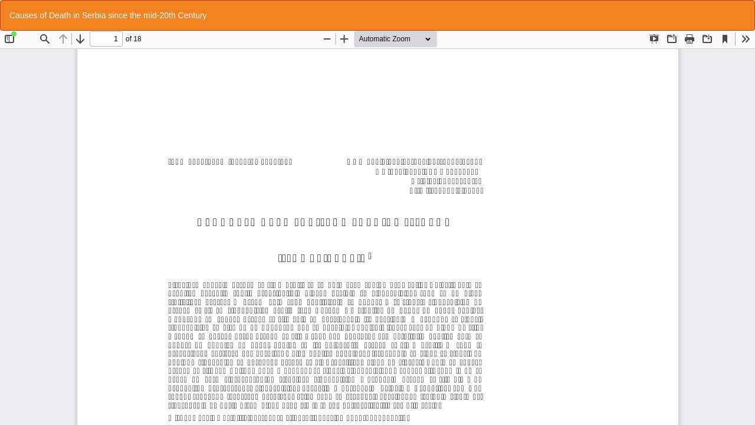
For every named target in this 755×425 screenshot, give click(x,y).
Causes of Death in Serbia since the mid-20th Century (108, 15)
